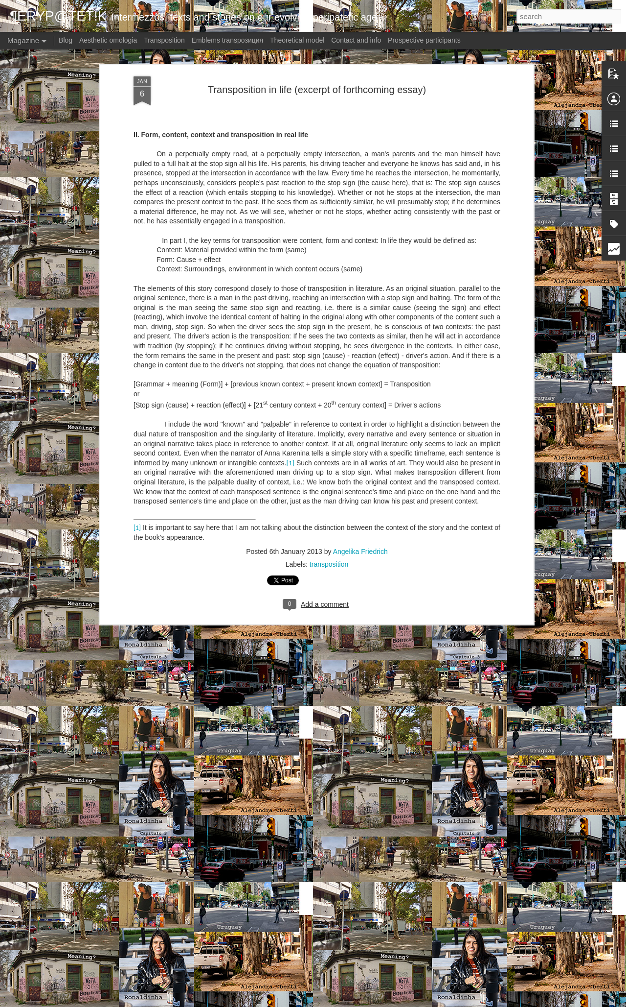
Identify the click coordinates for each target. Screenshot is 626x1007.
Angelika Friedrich (360, 391)
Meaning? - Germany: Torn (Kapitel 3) (280, 773)
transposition (329, 404)
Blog (65, 40)
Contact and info (356, 40)
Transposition (164, 40)
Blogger (362, 1002)
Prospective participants (424, 40)
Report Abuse (391, 1002)
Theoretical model (297, 40)
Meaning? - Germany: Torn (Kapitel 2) (280, 885)
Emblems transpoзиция (228, 40)
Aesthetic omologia (108, 40)
